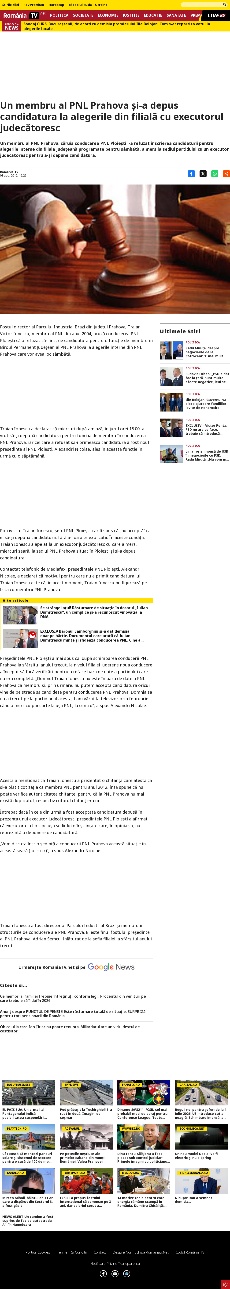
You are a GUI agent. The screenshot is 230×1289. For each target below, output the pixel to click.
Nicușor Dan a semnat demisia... (193, 1200)
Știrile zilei (10, 5)
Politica (59, 15)
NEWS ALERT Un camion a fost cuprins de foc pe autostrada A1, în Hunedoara (27, 1221)
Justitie (131, 15)
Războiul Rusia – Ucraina (88, 5)
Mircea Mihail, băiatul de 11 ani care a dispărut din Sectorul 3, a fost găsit (28, 1202)
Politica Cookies (38, 1252)
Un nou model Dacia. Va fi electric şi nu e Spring (196, 1156)
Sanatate (176, 15)
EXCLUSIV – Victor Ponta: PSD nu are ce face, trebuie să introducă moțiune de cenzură (206, 429)
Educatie (153, 15)
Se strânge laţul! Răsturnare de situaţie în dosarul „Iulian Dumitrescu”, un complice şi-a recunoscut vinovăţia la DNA (94, 612)
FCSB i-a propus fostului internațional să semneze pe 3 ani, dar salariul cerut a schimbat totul (85, 1202)
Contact (100, 1252)
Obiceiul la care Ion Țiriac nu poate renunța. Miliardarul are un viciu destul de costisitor (70, 1029)
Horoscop (56, 5)
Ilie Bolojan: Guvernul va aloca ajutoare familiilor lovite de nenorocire (205, 404)
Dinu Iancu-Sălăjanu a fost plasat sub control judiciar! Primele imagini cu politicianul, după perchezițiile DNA (143, 1158)
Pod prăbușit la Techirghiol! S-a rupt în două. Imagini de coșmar (86, 1114)
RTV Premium (34, 5)
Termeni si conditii (72, 1252)
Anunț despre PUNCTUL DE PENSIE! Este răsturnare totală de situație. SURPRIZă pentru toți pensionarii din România (72, 1014)
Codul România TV (190, 1252)
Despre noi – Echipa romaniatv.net (141, 1252)
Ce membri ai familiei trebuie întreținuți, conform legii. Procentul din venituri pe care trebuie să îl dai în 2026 (73, 998)
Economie (108, 15)
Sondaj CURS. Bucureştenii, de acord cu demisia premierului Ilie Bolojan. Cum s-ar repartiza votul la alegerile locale (116, 26)
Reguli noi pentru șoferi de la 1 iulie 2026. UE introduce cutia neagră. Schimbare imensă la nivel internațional (200, 1114)
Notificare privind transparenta (115, 1263)
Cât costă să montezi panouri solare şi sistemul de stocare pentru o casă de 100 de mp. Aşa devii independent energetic (27, 1158)
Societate (83, 15)
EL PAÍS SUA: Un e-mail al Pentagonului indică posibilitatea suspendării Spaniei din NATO (23, 1114)
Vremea (198, 15)
